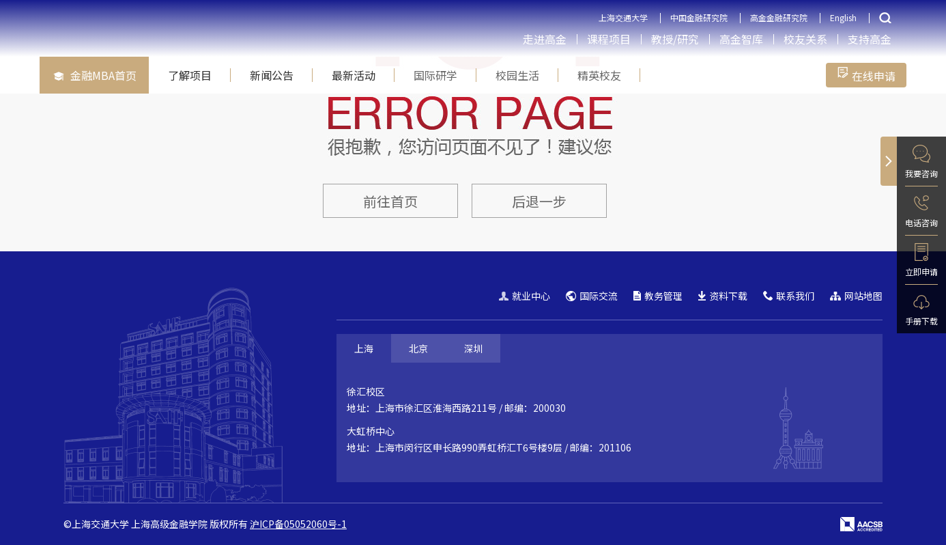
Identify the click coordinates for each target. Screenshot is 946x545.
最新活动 (353, 75)
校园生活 (517, 75)
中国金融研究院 (699, 17)
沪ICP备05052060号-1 (298, 524)
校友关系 (805, 39)
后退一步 (539, 201)
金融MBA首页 (95, 75)
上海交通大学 (623, 17)
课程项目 (609, 39)
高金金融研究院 (778, 17)
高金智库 (741, 39)
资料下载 (722, 296)
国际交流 (592, 296)
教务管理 (658, 296)
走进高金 (545, 39)
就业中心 (524, 296)
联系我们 (788, 296)
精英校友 (599, 75)
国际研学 (435, 75)
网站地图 (856, 296)
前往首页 (390, 201)
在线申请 (866, 75)
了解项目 (190, 75)
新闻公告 (271, 75)
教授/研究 (675, 39)
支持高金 (869, 39)
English (843, 17)
